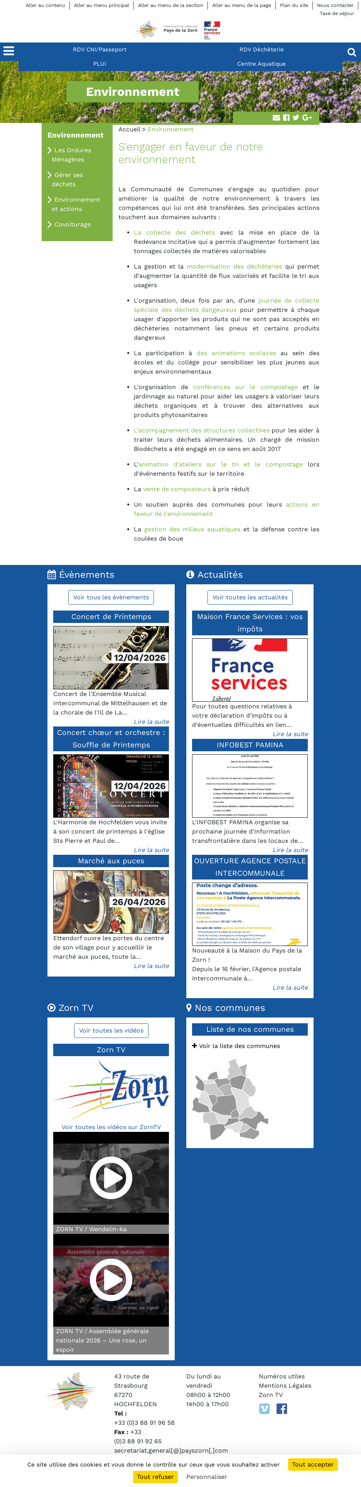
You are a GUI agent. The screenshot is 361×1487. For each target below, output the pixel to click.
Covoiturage (72, 224)
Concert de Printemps (111, 616)
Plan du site (294, 5)
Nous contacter (335, 5)
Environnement (75, 135)
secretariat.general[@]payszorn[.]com (171, 1450)
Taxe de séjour (337, 13)
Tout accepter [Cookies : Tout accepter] (313, 1464)
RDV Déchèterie (262, 49)
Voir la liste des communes (236, 1046)
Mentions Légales (285, 1385)
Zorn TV (271, 1395)
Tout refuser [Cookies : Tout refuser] (155, 1476)
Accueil (129, 129)
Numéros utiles (282, 1376)
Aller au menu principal (101, 5)
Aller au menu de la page (241, 5)
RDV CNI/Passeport (100, 49)
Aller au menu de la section (170, 5)
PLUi (99, 63)
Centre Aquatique (261, 63)
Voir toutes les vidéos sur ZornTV (111, 1127)
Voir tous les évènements (111, 597)
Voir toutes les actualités (250, 597)
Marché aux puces (111, 860)
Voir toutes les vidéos (111, 1030)
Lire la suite (151, 721)
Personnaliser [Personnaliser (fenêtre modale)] (206, 1476)
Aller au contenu (45, 5)
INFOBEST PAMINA (250, 744)
